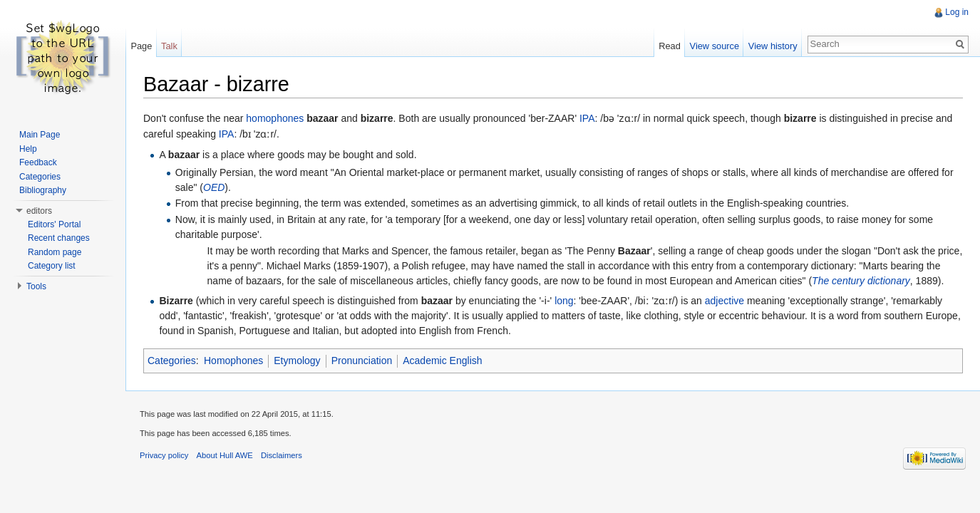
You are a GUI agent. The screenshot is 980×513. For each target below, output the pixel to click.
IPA (587, 118)
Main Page (39, 135)
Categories (172, 360)
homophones (275, 118)
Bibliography (42, 190)
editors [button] (39, 211)
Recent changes (59, 238)
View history (773, 46)
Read (670, 46)
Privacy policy (164, 455)
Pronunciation (362, 360)
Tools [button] (36, 286)
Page (141, 46)
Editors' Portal (54, 224)
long (564, 300)
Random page (54, 252)
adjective (724, 300)
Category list (52, 266)
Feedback (38, 162)
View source (714, 46)
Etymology (297, 360)
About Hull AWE (225, 455)
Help (28, 149)
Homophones (233, 360)
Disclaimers (281, 455)
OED (214, 187)
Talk (169, 46)
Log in (957, 12)
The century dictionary (861, 280)
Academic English (442, 360)
